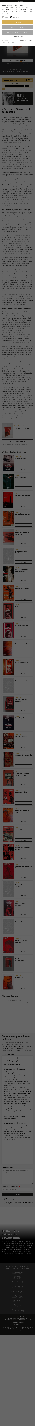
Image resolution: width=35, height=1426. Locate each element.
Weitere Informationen (17, 36)
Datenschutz (30, 40)
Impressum (23, 40)
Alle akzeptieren (17, 22)
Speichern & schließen (17, 27)
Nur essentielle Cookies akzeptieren (17, 32)
